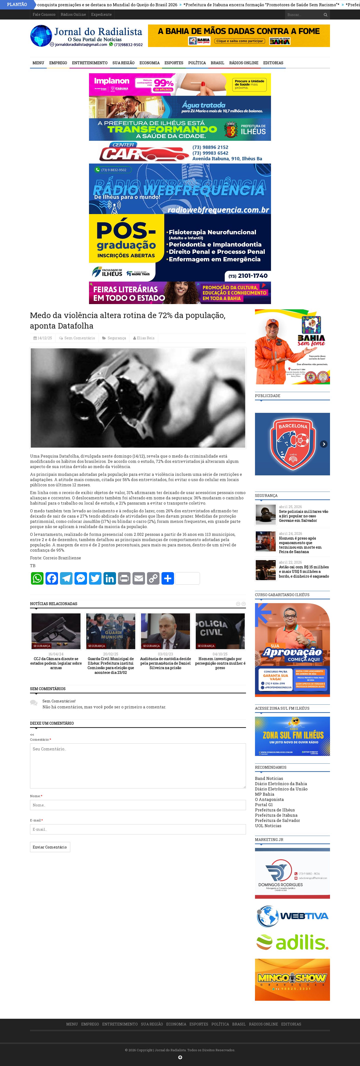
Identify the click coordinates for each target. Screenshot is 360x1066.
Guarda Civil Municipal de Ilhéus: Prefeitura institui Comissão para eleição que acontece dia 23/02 (111, 665)
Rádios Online (73, 14)
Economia (150, 63)
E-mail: (36, 820)
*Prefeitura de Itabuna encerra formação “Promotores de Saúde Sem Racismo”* (265, 4)
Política (197, 63)
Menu (38, 63)
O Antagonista (269, 799)
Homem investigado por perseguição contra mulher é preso (220, 663)
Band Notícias (269, 778)
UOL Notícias (268, 825)
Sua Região (123, 63)
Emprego (58, 63)
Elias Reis (145, 338)
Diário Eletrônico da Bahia (281, 783)
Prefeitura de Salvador (277, 820)
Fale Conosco (44, 14)
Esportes (173, 63)
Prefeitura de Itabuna (276, 815)
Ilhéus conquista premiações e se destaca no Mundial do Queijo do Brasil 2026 (104, 4)
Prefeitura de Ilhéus (275, 809)
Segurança (117, 338)
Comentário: (40, 739)
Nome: (36, 796)
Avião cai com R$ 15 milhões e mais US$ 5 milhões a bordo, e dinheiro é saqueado (304, 571)
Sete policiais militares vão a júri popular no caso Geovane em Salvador (303, 516)
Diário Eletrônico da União (281, 788)
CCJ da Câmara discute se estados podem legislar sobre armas (56, 663)
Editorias (273, 63)
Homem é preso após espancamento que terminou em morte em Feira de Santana (300, 545)
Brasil (217, 63)
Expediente (101, 14)
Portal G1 (264, 804)
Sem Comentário (79, 338)
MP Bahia (264, 794)
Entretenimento (90, 63)
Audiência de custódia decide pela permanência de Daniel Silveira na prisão (165, 663)
